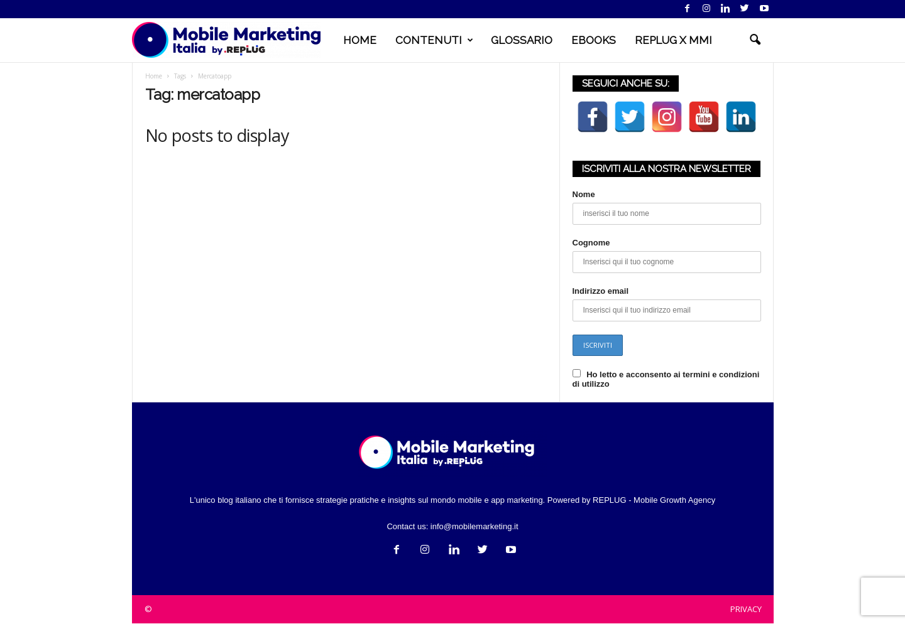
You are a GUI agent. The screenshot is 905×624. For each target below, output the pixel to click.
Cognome (591, 242)
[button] (755, 40)
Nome (584, 194)
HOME (359, 40)
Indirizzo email (601, 291)
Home (153, 76)
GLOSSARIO (521, 40)
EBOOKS (593, 40)
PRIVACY (746, 609)
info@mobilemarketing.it (474, 526)
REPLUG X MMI (673, 40)
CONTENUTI (434, 40)
